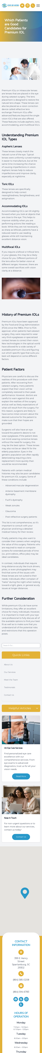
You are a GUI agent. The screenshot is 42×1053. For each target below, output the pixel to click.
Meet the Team (11, 680)
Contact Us (9, 695)
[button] (38, 5)
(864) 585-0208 (21, 979)
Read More (21, 776)
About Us (8, 665)
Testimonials (9, 687)
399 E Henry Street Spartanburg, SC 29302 (21, 963)
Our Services (9, 672)
